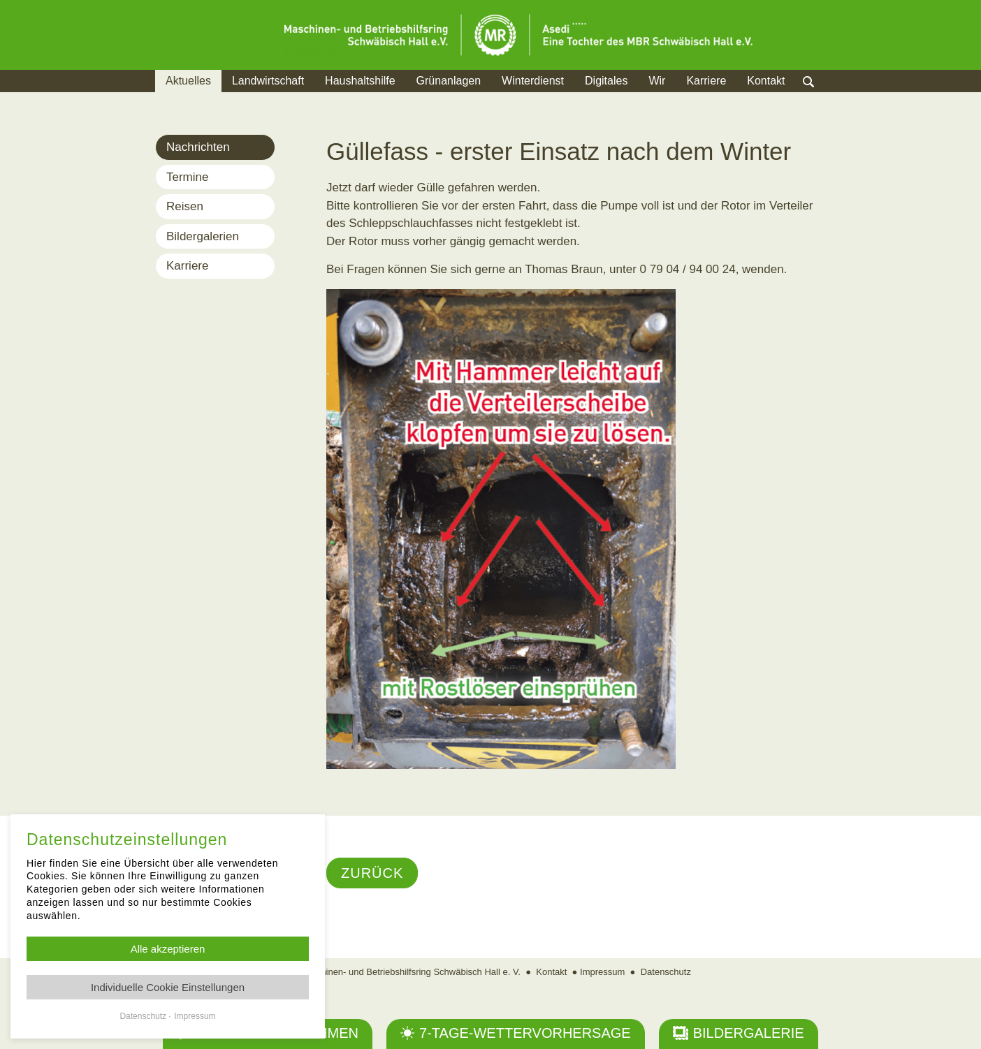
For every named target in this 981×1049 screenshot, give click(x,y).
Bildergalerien (202, 236)
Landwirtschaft (268, 81)
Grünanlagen (448, 81)
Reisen (184, 206)
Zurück (372, 873)
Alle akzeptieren (168, 949)
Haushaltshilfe (360, 81)
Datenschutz (666, 972)
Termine (187, 177)
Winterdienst (533, 81)
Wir (656, 81)
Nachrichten (198, 147)
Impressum (602, 972)
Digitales (606, 81)
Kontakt (766, 81)
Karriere (706, 81)
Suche (822, 98)
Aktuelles (188, 81)
